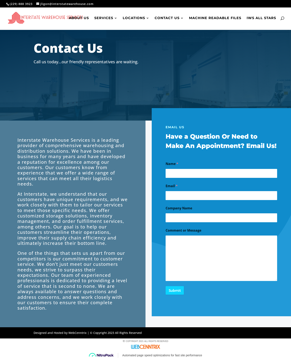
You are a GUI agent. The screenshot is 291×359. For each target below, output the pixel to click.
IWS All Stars (261, 18)
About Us (79, 18)
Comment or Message (183, 230)
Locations (134, 18)
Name (172, 164)
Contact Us (167, 18)
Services (103, 18)
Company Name (179, 208)
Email (172, 186)
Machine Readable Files (215, 18)
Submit (175, 290)
